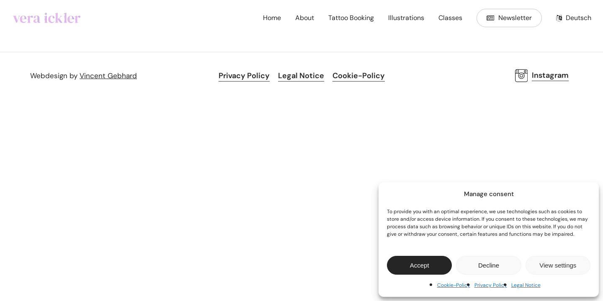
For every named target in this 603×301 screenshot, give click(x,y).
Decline (488, 265)
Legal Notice (526, 285)
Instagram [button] (550, 75)
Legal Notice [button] (301, 76)
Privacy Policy (490, 285)
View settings (557, 265)
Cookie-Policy (453, 285)
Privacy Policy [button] (244, 76)
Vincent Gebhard (108, 75)
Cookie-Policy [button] (358, 76)
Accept (419, 265)
